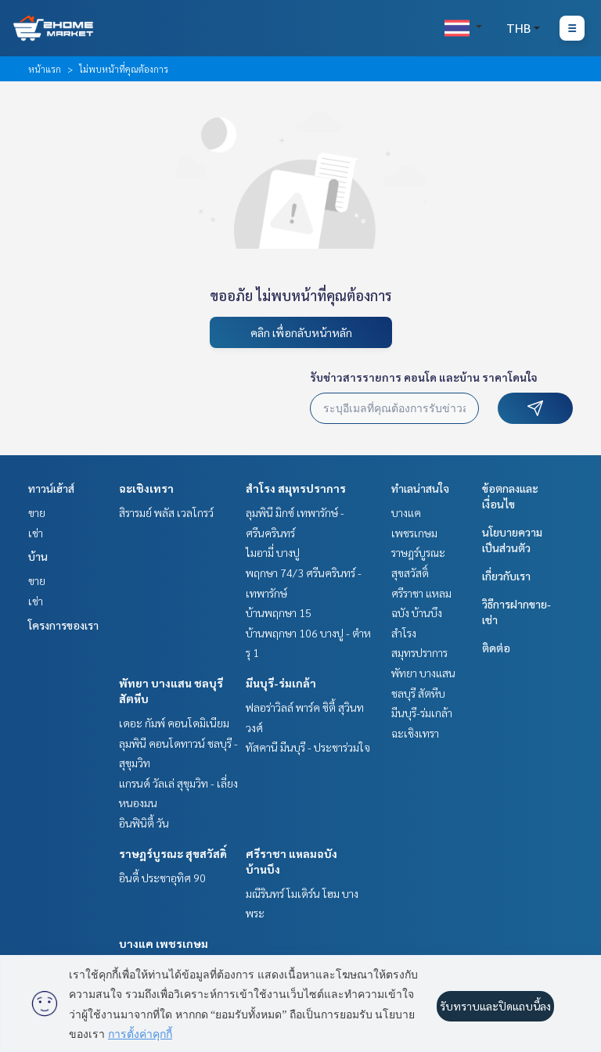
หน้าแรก (44, 69)
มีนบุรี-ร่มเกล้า (281, 683)
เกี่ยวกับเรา (506, 576)
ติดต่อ (496, 648)
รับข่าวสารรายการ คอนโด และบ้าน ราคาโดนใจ (424, 377)
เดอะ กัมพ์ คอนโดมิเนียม (174, 723)
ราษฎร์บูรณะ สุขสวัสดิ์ (173, 853)
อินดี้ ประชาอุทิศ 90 (162, 878)
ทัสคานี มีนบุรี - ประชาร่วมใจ (308, 747)
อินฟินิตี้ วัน (144, 823)
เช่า (35, 533)
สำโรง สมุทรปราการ (296, 488)
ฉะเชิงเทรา (146, 488)
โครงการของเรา (63, 625)
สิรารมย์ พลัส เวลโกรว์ (166, 512)
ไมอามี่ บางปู (273, 552)
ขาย (36, 512)
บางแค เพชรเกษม (163, 943)
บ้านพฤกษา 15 (278, 612)
